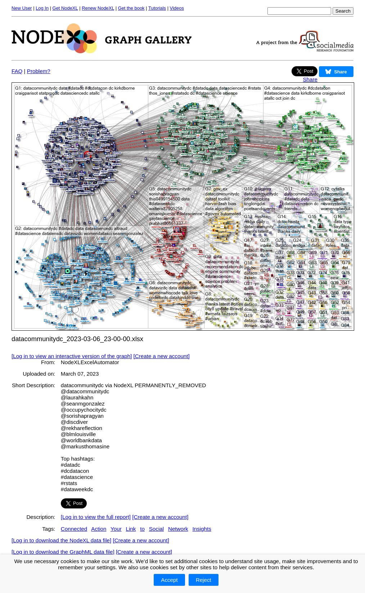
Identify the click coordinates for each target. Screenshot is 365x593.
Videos (177, 8)
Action (98, 529)
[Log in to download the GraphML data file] (63, 552)
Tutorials (157, 8)
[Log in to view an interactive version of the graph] (72, 356)
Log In (42, 8)
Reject (203, 580)
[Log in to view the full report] (96, 517)
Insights (201, 529)
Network (178, 529)
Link (131, 529)
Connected (74, 529)
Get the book (131, 8)
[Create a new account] (162, 356)
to (142, 529)
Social (156, 529)
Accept (169, 580)
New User (22, 8)
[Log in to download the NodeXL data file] (61, 540)
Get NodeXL (65, 8)
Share (310, 79)
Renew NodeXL (98, 8)
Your (116, 529)
